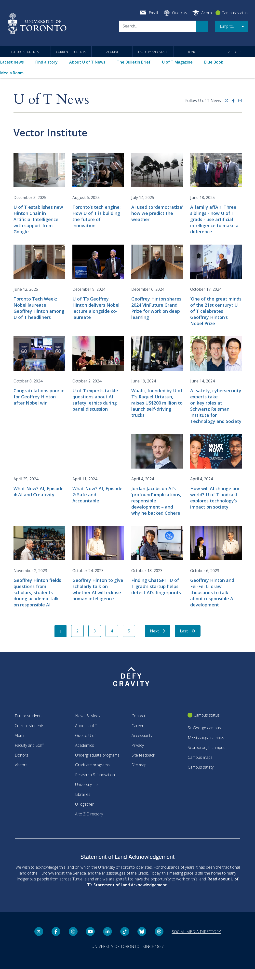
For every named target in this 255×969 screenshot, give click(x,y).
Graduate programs (92, 765)
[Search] (157, 26)
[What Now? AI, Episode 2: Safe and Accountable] (98, 469)
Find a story (46, 62)
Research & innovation (95, 774)
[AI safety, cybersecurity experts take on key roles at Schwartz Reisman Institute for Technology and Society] (216, 380)
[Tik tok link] (124, 931)
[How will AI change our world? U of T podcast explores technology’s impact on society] (216, 472)
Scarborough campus (206, 747)
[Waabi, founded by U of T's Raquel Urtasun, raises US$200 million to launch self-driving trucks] (157, 377)
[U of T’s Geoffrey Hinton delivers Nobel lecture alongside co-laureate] (98, 282)
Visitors (235, 52)
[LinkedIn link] (107, 931)
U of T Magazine (177, 62)
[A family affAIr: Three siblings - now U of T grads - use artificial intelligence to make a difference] (216, 194)
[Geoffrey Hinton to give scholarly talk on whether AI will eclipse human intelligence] (98, 564)
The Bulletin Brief (133, 62)
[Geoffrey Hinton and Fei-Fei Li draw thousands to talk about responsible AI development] (216, 567)
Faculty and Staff (152, 52)
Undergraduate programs (97, 755)
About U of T (86, 725)
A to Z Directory (89, 814)
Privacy (138, 745)
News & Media (88, 716)
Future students (25, 52)
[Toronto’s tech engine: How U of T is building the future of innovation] (98, 191)
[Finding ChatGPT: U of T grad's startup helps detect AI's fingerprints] (157, 561)
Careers (139, 725)
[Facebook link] (235, 102)
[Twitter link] (228, 102)
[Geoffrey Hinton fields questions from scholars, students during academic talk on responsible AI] (39, 567)
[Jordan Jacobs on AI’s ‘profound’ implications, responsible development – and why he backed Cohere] (157, 475)
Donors (194, 52)
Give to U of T (87, 735)
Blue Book (213, 62)
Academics (84, 745)
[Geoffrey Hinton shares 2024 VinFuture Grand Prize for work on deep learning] (157, 282)
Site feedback (143, 755)
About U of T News (87, 62)
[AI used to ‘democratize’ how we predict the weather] (157, 188)
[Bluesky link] (141, 931)
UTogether (84, 804)
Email (153, 12)
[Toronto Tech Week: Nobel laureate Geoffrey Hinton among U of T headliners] (39, 282)
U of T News (51, 100)
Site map (139, 765)
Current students (71, 52)
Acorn (206, 12)
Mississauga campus (206, 737)
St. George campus (204, 728)
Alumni (112, 52)
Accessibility (142, 735)
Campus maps (200, 757)
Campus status (235, 12)
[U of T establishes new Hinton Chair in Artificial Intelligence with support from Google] (39, 194)
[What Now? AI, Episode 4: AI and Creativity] (39, 466)
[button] (231, 26)
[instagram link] (240, 102)
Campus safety (201, 767)
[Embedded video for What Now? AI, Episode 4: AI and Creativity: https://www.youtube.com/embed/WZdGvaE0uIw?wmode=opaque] (39, 448)
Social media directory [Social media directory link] (196, 931)
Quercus (179, 12)
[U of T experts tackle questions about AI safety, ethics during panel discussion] (98, 374)
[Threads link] (159, 931)
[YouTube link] (90, 931)
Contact (138, 716)
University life (86, 784)
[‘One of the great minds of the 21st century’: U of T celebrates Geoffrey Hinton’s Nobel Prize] (216, 286)
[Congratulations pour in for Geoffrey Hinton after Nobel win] (39, 371)
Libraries (82, 794)
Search (202, 26)
